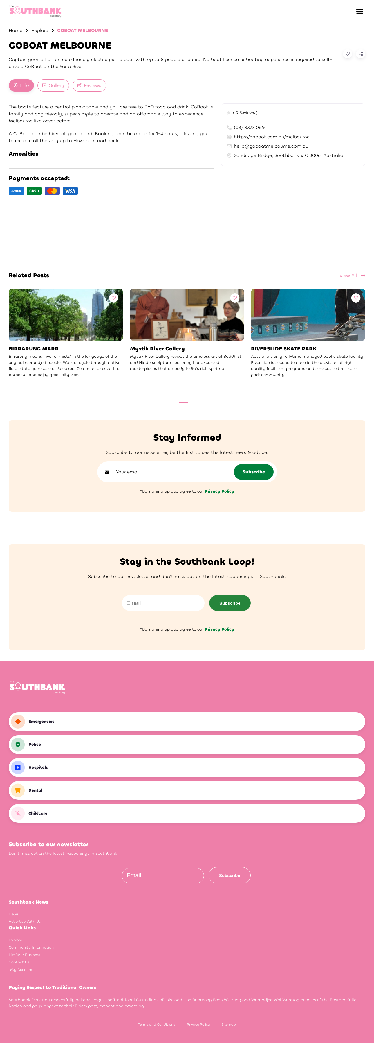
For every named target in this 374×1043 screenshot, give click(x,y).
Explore (39, 30)
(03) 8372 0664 (247, 127)
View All (352, 275)
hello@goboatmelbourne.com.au (267, 146)
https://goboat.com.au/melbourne (268, 137)
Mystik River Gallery (157, 349)
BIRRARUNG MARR (34, 349)
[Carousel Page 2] (193, 402)
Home (15, 30)
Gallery (53, 85)
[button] (359, 11)
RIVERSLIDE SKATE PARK (284, 349)
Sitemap (228, 1024)
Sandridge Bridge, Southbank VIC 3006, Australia (285, 155)
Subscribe (230, 603)
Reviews (89, 85)
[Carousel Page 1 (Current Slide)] (183, 402)
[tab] (21, 85)
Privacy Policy (198, 1024)
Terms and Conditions (156, 1024)
